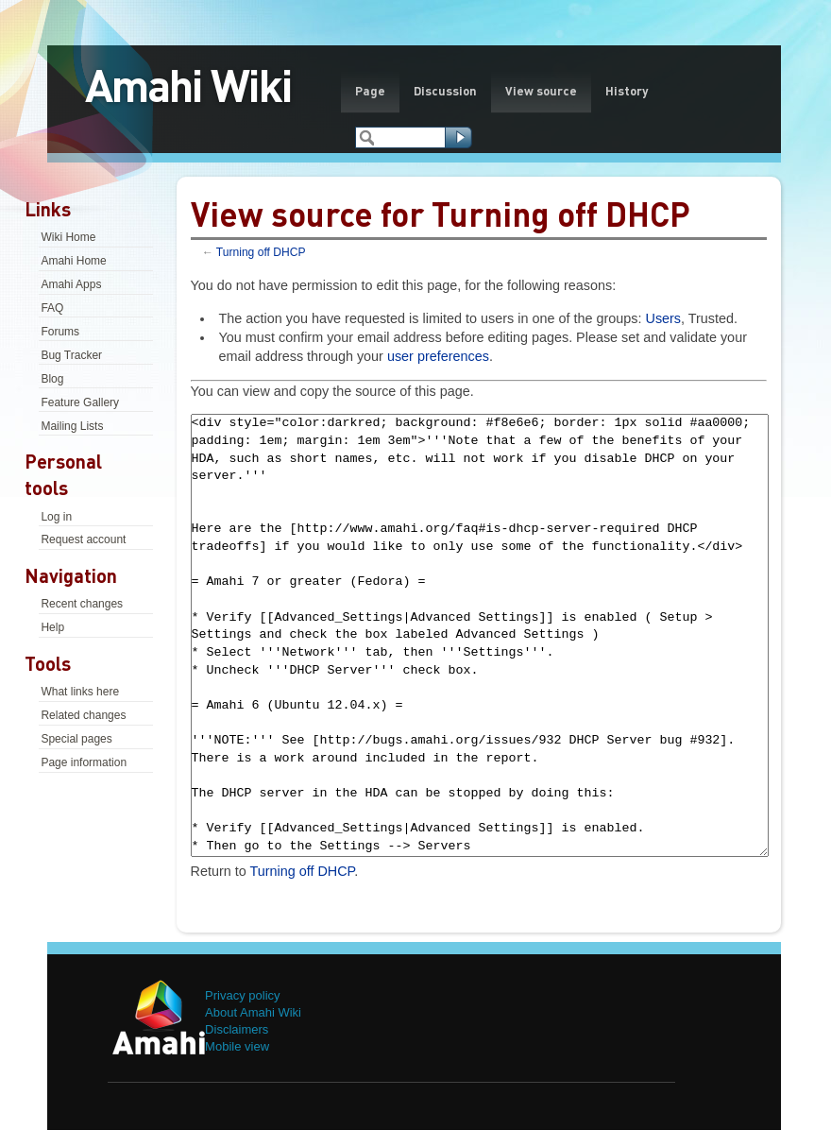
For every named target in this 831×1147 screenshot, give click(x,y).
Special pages (76, 738)
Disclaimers (236, 1029)
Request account (83, 539)
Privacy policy (242, 995)
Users (663, 318)
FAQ (52, 308)
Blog (52, 378)
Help (52, 627)
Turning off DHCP (261, 252)
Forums (60, 331)
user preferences (438, 356)
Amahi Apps (71, 284)
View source (541, 90)
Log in (56, 516)
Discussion (445, 90)
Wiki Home (68, 237)
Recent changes (82, 603)
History (626, 90)
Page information (84, 762)
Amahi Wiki (188, 84)
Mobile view (237, 1046)
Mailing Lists (72, 426)
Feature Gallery (80, 402)
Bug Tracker (71, 355)
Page (370, 90)
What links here (80, 691)
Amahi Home (73, 260)
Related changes (83, 715)
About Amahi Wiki (253, 1012)
